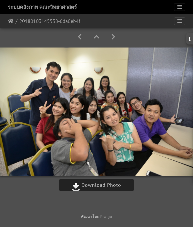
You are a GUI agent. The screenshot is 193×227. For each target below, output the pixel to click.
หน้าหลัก (11, 21)
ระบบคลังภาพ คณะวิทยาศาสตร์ (42, 7)
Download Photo (96, 185)
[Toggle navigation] (179, 7)
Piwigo (106, 216)
